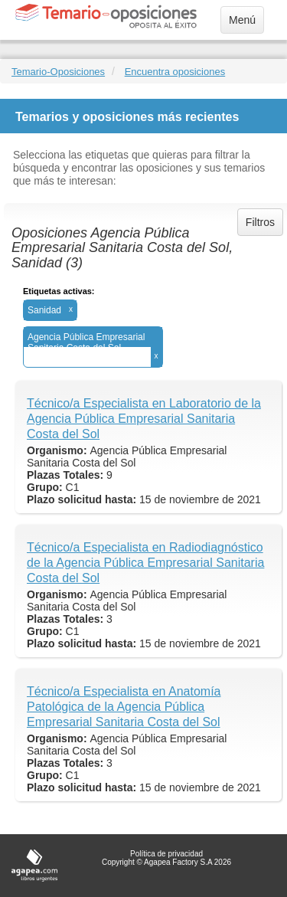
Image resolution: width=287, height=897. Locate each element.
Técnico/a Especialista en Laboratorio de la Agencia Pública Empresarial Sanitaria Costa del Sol (144, 418)
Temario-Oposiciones (58, 71)
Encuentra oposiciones (175, 71)
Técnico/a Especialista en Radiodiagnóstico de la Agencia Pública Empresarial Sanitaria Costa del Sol (145, 562)
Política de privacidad (166, 854)
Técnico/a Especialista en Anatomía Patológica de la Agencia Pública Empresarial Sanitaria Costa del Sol (123, 706)
